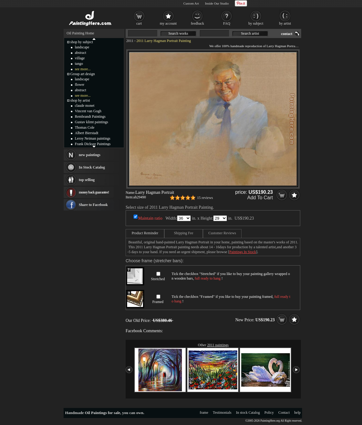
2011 (130, 41)
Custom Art (191, 3)
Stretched (158, 279)
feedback (197, 23)
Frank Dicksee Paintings (92, 144)
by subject (256, 23)
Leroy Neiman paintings (92, 138)
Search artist (250, 33)
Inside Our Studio (217, 3)
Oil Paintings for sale (102, 412)
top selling (87, 180)
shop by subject (81, 42)
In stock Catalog (248, 412)
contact (286, 34)
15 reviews (205, 198)
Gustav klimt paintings (91, 122)
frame (204, 412)
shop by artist (80, 100)
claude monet (84, 105)
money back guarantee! (94, 192)
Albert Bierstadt (86, 133)
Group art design (82, 74)
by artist (285, 23)
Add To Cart (260, 197)
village (80, 58)
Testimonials (222, 412)
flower (79, 84)
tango (79, 63)
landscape (82, 47)
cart (139, 23)
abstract (80, 53)
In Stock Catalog (92, 167)
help (297, 412)
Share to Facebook (93, 205)
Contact (284, 412)
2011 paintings (218, 345)
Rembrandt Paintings (90, 116)
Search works (178, 33)
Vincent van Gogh (88, 111)
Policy (269, 412)
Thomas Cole (84, 127)
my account (168, 23)
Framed (158, 302)
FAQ (226, 23)
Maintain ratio (150, 218)
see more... (83, 69)
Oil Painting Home (80, 33)
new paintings (89, 155)
